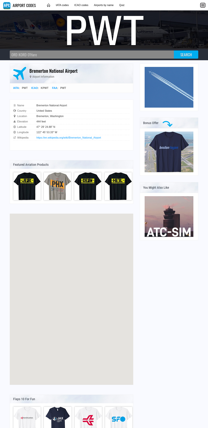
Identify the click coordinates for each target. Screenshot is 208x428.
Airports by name (104, 5)
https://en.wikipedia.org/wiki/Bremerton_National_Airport (68, 137)
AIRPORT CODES (19, 5)
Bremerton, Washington (50, 116)
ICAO (34, 88)
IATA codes (62, 5)
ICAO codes (81, 5)
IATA (16, 88)
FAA (54, 88)
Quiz (121, 5)
